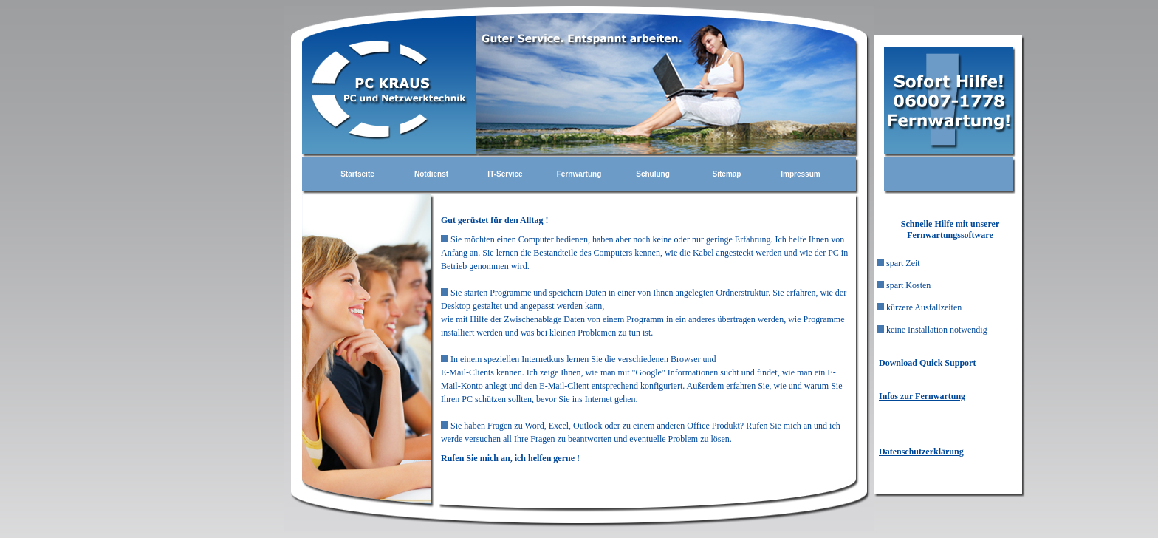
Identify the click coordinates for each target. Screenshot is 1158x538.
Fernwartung (579, 174)
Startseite (357, 174)
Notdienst (431, 174)
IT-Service (504, 174)
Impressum (800, 174)
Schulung (653, 174)
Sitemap (727, 174)
